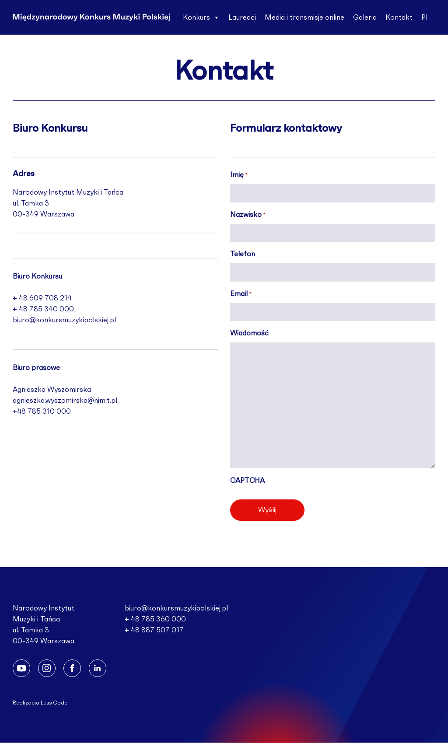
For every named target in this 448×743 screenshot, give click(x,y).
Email (240, 294)
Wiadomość (249, 333)
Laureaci (242, 17)
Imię (238, 175)
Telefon (242, 254)
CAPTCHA (247, 480)
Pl (424, 17)
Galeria (365, 17)
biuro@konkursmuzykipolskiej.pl (64, 320)
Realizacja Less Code (40, 702)
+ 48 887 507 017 (154, 630)
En (187, 52)
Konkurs (201, 17)
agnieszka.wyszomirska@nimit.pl (65, 400)
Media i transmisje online (304, 17)
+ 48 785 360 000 (155, 619)
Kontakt (399, 17)
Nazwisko (247, 215)
